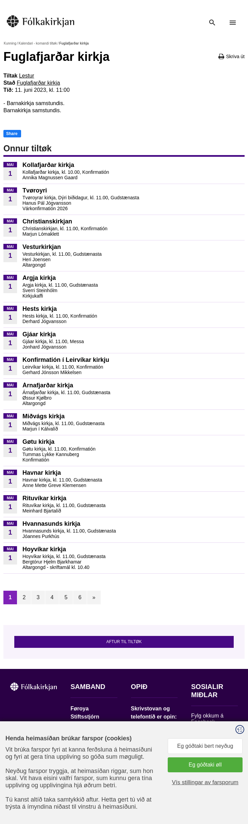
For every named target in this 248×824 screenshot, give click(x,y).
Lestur (26, 76)
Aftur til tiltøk (124, 641)
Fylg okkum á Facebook (207, 719)
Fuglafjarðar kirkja (38, 83)
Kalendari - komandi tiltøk (37, 43)
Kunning (10, 43)
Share (11, 133)
